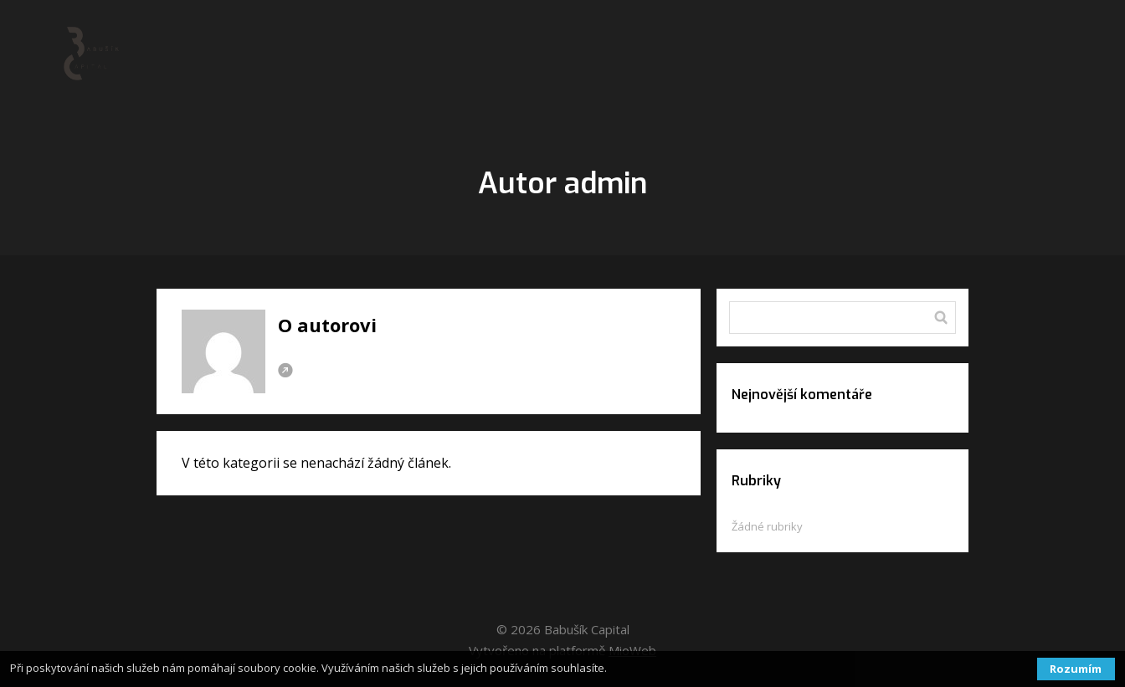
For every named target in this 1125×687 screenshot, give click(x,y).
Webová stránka (285, 369)
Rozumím (1076, 668)
